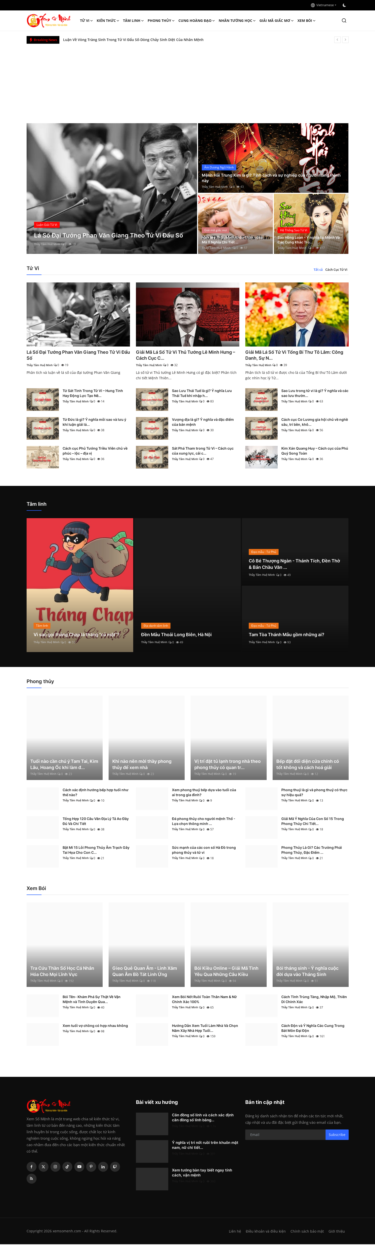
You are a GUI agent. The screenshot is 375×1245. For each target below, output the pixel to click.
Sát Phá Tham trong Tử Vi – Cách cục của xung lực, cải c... (203, 451)
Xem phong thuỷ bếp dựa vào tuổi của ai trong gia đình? (204, 793)
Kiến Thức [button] (108, 20)
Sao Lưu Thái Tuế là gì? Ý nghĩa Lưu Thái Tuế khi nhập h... (202, 394)
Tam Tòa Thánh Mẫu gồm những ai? (291, 635)
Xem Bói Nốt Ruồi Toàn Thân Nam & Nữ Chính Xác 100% (204, 1000)
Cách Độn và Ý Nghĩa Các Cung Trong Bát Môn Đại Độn (312, 1028)
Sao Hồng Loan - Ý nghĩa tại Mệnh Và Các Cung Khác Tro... (310, 239)
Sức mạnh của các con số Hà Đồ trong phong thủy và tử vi (204, 850)
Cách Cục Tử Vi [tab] (336, 269)
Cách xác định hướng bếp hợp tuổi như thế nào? (95, 793)
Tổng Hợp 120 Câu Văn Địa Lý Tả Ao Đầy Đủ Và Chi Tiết (96, 821)
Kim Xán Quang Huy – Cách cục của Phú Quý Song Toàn (314, 451)
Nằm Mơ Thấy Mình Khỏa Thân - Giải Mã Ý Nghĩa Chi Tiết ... (233, 239)
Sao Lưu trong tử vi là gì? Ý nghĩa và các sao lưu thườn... (314, 394)
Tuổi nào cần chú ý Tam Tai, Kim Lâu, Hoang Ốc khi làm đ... (64, 765)
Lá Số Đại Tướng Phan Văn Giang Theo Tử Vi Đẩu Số (76, 355)
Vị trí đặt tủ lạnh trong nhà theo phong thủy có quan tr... (227, 765)
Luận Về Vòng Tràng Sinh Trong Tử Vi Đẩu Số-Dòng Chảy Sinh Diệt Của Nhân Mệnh (133, 39)
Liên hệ (233, 1231)
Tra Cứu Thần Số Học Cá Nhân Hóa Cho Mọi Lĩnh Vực (62, 972)
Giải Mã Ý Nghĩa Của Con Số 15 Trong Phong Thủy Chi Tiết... (312, 821)
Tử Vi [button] (86, 20)
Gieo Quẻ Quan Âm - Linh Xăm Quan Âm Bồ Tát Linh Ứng (144, 972)
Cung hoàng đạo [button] (196, 20)
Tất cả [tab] (318, 269)
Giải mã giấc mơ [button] (276, 20)
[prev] (337, 40)
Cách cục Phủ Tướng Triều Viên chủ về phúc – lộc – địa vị (95, 451)
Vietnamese (322, 5)
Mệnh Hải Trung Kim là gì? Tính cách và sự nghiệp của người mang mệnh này (272, 177)
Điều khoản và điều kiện (264, 1231)
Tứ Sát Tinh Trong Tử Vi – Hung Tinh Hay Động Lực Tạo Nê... (93, 394)
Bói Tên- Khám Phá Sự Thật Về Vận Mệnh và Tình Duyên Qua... (92, 1000)
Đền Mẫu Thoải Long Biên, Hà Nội (180, 635)
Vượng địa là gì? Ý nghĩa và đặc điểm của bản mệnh (203, 423)
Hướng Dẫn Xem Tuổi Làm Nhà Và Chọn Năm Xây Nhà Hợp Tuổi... (205, 1028)
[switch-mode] (345, 5)
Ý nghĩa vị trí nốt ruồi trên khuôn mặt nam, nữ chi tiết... (205, 1146)
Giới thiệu (336, 1231)
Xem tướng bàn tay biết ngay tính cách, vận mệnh (202, 1173)
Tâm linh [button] (133, 20)
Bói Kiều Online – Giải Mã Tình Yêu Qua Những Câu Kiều (226, 972)
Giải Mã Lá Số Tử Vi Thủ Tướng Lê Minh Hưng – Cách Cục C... (182, 355)
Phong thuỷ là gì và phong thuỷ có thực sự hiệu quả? (314, 793)
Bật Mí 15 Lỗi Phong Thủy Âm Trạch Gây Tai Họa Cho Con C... (96, 850)
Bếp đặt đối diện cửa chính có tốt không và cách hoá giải (307, 765)
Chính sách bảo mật (307, 1231)
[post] (112, 188)
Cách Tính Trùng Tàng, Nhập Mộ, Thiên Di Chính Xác (314, 1000)
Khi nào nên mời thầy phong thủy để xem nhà (141, 765)
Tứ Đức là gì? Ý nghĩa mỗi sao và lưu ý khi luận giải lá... (94, 423)
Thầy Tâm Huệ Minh (48, 244)
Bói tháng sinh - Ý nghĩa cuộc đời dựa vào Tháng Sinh (307, 972)
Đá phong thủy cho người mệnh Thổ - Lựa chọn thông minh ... (203, 821)
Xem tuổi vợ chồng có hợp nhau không (95, 1026)
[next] (345, 40)
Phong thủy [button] (161, 20)
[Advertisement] (188, 81)
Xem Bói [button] (306, 20)
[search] (344, 20)
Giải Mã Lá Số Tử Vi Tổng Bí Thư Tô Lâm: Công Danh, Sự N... (292, 355)
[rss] (32, 1179)
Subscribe (337, 1135)
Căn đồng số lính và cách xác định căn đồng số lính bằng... (203, 1118)
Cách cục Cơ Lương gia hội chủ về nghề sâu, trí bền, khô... (314, 423)
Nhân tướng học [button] (237, 20)
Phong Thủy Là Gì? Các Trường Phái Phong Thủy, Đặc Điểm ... (311, 850)
